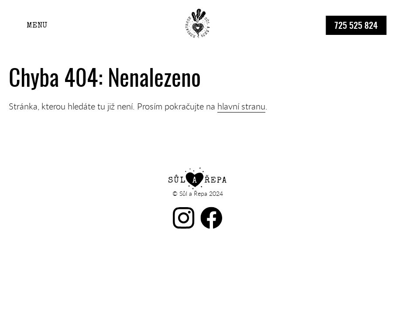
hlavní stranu (241, 106)
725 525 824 (356, 26)
